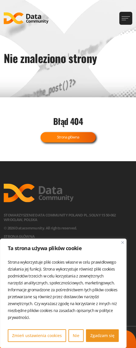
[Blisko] (122, 242)
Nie (76, 335)
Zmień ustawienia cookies (37, 335)
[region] (63, 293)
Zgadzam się (102, 335)
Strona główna (68, 137)
